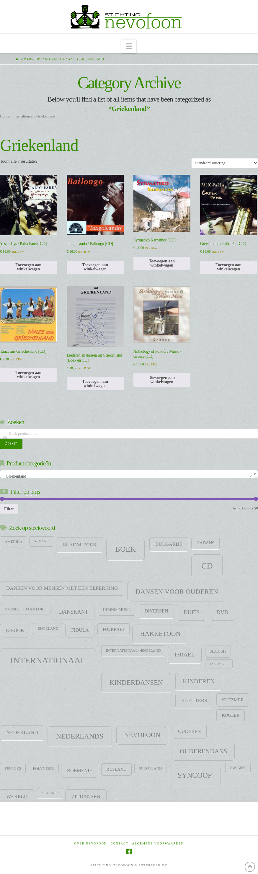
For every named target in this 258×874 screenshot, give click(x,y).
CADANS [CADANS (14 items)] (205, 542)
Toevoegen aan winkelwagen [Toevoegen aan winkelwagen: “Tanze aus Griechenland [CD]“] (28, 374)
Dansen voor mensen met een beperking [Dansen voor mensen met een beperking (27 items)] (62, 588)
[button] (128, 46)
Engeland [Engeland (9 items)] (48, 628)
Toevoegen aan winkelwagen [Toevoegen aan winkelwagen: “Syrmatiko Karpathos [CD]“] (162, 263)
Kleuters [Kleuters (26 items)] (194, 700)
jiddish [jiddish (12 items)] (218, 651)
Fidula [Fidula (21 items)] (80, 630)
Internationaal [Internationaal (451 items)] (48, 660)
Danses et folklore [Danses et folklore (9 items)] (25, 609)
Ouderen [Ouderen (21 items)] (189, 731)
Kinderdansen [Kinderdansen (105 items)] (136, 682)
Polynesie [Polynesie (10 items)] (43, 768)
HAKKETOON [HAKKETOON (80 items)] (160, 633)
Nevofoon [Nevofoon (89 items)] (142, 735)
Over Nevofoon (90, 843)
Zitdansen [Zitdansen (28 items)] (85, 796)
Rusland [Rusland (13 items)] (117, 769)
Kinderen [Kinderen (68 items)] (199, 681)
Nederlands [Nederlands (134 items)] (79, 736)
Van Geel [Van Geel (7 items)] (237, 768)
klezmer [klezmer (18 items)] (233, 699)
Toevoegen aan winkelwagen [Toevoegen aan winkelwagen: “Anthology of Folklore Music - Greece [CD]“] (162, 379)
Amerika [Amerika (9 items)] (13, 542)
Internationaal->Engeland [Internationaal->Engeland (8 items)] (133, 650)
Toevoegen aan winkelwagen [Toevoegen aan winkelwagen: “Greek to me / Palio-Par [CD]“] (228, 267)
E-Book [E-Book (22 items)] (15, 630)
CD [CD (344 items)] (207, 565)
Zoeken (11, 443)
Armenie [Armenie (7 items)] (42, 541)
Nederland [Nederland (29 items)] (22, 732)
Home (4, 116)
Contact (119, 843)
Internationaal (22, 116)
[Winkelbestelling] (224, 163)
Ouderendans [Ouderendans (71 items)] (203, 751)
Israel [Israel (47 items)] (184, 654)
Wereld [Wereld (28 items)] (17, 796)
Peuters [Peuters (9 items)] (13, 768)
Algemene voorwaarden (158, 843)
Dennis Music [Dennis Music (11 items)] (117, 609)
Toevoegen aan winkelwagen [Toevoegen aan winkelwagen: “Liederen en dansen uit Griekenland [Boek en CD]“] (95, 383)
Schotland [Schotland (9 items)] (150, 768)
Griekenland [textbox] (127, 476)
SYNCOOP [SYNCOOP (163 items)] (195, 775)
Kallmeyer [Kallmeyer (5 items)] (219, 664)
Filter (9, 509)
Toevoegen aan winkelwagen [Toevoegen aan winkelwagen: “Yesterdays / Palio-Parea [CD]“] (28, 267)
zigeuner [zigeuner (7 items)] (50, 793)
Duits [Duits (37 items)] (192, 612)
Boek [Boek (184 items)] (125, 549)
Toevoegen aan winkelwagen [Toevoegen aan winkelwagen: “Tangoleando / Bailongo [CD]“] (95, 267)
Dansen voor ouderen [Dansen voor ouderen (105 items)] (176, 591)
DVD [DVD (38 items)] (222, 612)
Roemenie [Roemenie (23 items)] (79, 770)
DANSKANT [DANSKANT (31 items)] (73, 612)
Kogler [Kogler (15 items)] (230, 715)
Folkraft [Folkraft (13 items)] (114, 629)
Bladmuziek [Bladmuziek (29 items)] (79, 545)
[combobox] (129, 474)
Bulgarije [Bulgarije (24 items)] (168, 544)
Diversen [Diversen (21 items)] (156, 611)
